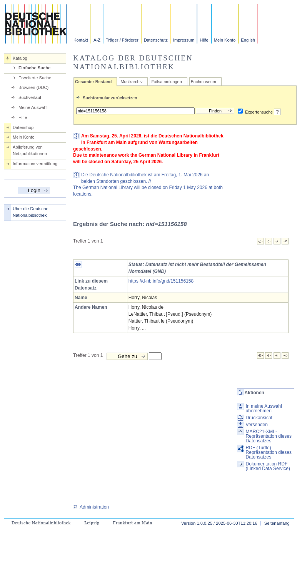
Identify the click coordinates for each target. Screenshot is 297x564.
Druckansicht (259, 417)
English (248, 40)
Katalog (20, 58)
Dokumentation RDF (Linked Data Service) (268, 466)
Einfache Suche (34, 67)
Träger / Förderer (122, 40)
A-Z (96, 40)
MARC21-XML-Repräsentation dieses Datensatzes (269, 436)
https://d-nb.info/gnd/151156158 (161, 281)
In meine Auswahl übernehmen (264, 408)
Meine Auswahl (32, 107)
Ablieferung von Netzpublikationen (30, 150)
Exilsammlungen (166, 81)
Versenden (257, 424)
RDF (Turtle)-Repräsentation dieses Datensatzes (269, 452)
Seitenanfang (277, 523)
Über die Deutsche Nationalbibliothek (30, 212)
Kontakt (80, 40)
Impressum (183, 40)
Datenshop (23, 127)
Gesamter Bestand (93, 81)
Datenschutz (156, 40)
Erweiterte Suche (34, 77)
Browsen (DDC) (33, 87)
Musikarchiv (131, 81)
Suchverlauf (29, 97)
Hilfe (204, 40)
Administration (91, 507)
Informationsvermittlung (35, 163)
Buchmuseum (203, 81)
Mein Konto (225, 40)
